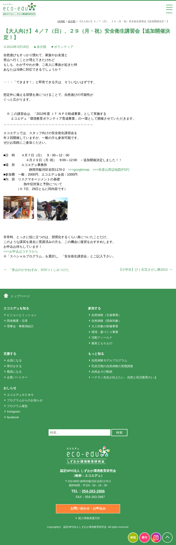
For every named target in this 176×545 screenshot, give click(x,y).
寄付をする (14, 366)
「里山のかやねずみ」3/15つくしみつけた (36, 270)
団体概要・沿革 (17, 320)
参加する (94, 308)
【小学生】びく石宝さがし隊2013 (146, 269)
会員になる (14, 360)
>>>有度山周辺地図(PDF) (111, 169)
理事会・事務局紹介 (20, 326)
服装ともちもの (101, 343)
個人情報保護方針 (89, 518)
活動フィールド (101, 337)
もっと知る (96, 354)
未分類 (41, 47)
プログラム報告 (17, 406)
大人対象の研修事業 (104, 326)
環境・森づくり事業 (104, 332)
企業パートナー (17, 377)
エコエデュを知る (16, 308)
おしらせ (9, 388)
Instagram (13, 411)
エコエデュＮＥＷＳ (20, 394)
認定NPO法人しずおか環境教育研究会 (85, 527)
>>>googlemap (79, 169)
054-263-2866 (93, 491)
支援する (9, 354)
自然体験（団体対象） (106, 320)
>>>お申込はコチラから (20, 251)
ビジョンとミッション (22, 315)
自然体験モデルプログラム (109, 360)
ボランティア (63, 47)
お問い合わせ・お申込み (88, 508)
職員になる (14, 371)
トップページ (20, 296)
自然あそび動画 (101, 371)
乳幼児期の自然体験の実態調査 (112, 366)
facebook (13, 417)
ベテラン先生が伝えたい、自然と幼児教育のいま (124, 377)
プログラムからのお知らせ (25, 400)
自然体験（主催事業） (106, 315)
